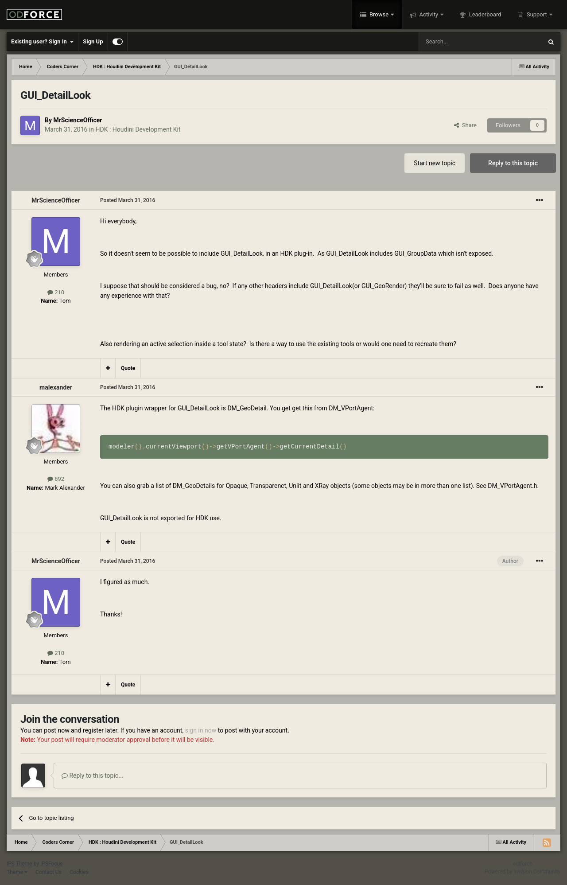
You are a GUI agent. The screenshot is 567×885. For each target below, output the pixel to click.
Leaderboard (484, 14)
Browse (379, 14)
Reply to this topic (513, 163)
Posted (127, 200)
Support (536, 14)
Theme (17, 872)
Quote (128, 368)
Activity (428, 14)
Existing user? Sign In (42, 41)
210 (55, 292)
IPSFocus (51, 864)
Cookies (79, 872)
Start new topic (434, 163)
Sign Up (93, 41)
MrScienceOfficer (77, 120)
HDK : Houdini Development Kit (138, 129)
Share (465, 125)
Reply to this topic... (92, 775)
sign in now (201, 730)
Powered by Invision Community (522, 872)
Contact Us (48, 872)
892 (55, 479)
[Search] (459, 41)
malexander (55, 387)
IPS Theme (19, 864)
